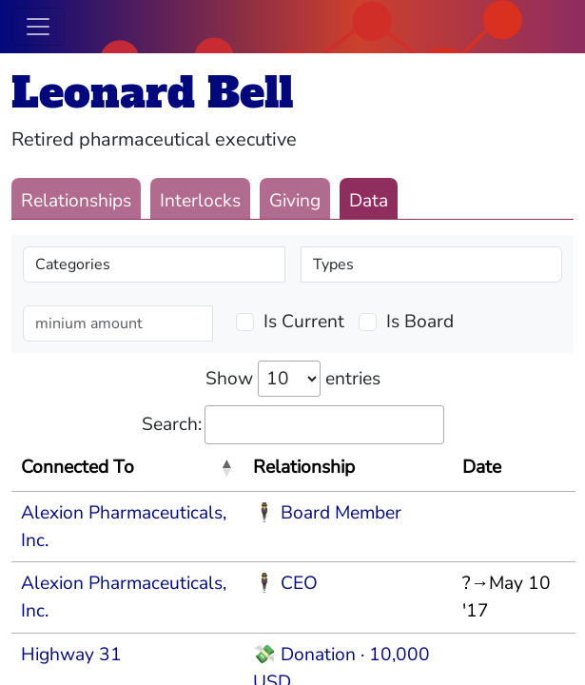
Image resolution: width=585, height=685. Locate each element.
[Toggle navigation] (38, 27)
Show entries (292, 379)
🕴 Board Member (327, 512)
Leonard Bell (152, 93)
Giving (295, 200)
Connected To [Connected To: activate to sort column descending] (77, 467)
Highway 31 (71, 654)
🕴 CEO (285, 583)
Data (368, 200)
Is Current (303, 321)
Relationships (76, 200)
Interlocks (200, 200)
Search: (293, 424)
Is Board (420, 321)
